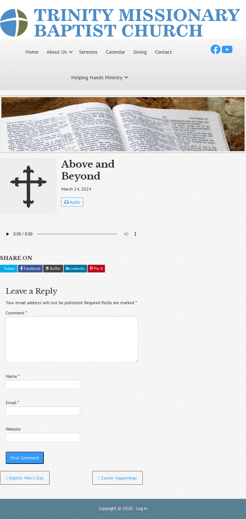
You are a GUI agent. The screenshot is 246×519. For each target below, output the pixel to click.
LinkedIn (75, 268)
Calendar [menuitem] (115, 52)
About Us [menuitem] (57, 52)
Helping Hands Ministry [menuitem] (96, 77)
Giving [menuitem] (140, 52)
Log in (141, 508)
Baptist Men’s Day (25, 478)
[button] (71, 51)
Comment (16, 313)
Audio (72, 202)
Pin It (96, 268)
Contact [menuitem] (163, 52)
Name (13, 376)
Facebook (30, 268)
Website (13, 429)
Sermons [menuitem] (88, 52)
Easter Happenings (117, 478)
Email (12, 402)
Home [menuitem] (31, 52)
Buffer (53, 268)
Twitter (8, 268)
